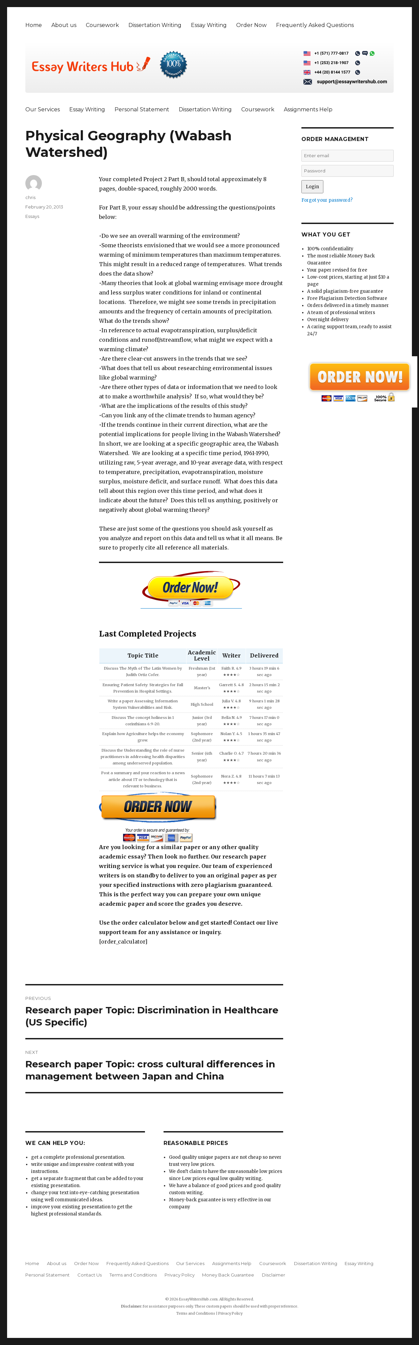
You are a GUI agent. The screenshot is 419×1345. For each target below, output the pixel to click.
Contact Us (89, 1275)
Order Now (251, 25)
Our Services (42, 109)
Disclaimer (273, 1275)
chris (30, 197)
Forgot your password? (327, 200)
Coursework (102, 25)
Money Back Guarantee (228, 1275)
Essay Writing (209, 25)
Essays (32, 216)
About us (63, 25)
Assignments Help (308, 109)
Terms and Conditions (133, 1275)
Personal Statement (142, 109)
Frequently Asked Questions (315, 25)
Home (33, 25)
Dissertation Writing (154, 25)
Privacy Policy (180, 1275)
